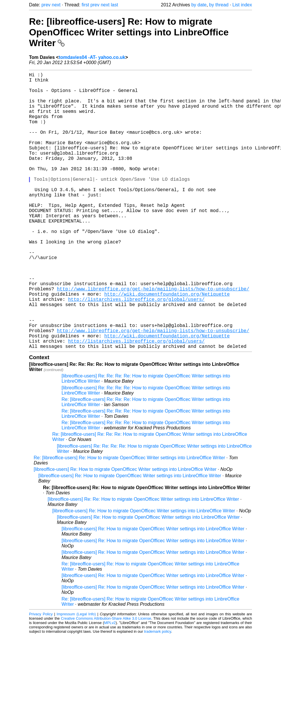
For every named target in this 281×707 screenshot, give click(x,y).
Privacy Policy (41, 675)
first (85, 4)
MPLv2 (110, 684)
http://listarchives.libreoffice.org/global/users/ (136, 350)
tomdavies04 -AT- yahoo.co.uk (92, 57)
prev (46, 4)
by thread (218, 4)
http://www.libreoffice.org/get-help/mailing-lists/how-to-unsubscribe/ (153, 337)
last (114, 4)
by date (198, 4)
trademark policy (157, 693)
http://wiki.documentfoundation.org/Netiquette (167, 344)
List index (242, 4)
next (56, 4)
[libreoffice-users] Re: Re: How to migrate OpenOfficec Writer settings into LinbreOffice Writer (143, 560)
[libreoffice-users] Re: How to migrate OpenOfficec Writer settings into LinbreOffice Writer (125, 530)
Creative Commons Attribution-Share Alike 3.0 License (106, 680)
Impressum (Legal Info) (76, 675)
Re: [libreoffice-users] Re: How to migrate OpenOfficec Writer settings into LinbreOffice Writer (129, 32)
